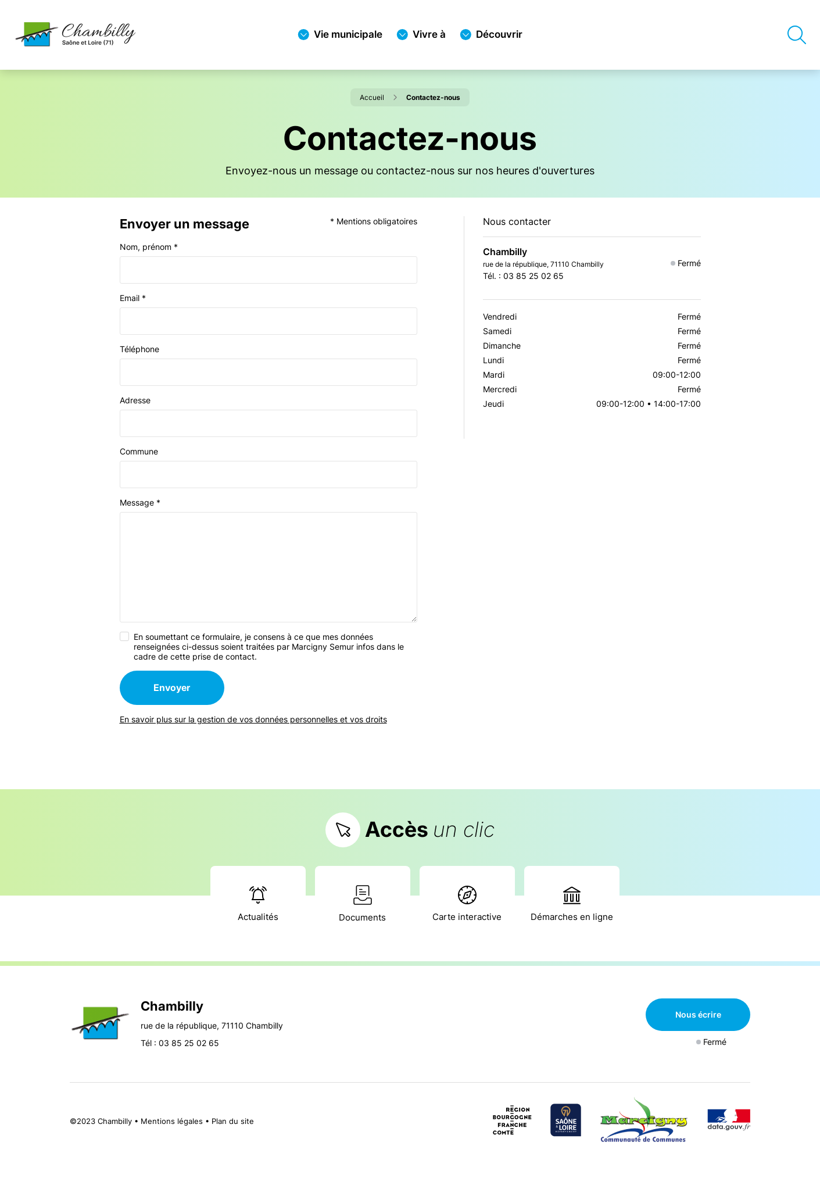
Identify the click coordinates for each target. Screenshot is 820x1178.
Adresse (135, 400)
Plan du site (233, 1121)
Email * (133, 298)
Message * (140, 502)
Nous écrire (698, 1014)
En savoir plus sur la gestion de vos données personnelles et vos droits (253, 719)
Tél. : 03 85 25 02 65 (523, 276)
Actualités (258, 904)
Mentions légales (172, 1121)
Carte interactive (467, 904)
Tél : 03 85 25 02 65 (180, 1043)
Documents (362, 904)
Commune (139, 451)
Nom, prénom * (149, 247)
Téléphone (139, 349)
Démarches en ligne (572, 904)
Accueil (378, 97)
